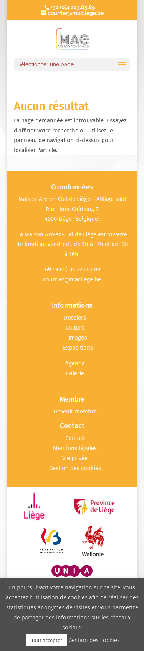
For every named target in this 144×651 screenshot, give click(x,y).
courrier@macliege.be (72, 279)
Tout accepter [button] (46, 640)
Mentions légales (75, 448)
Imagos (77, 337)
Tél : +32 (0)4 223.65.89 (72, 269)
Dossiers (75, 317)
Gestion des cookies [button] (75, 468)
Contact (75, 438)
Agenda (75, 363)
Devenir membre (75, 411)
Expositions (78, 347)
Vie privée (75, 458)
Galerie (75, 373)
